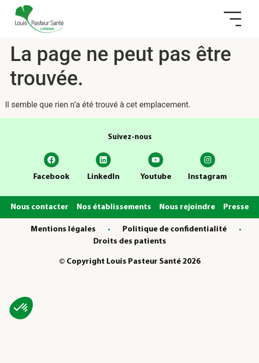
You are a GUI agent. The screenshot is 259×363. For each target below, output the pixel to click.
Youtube (155, 177)
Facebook (51, 177)
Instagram (207, 177)
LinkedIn (103, 177)
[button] (232, 19)
